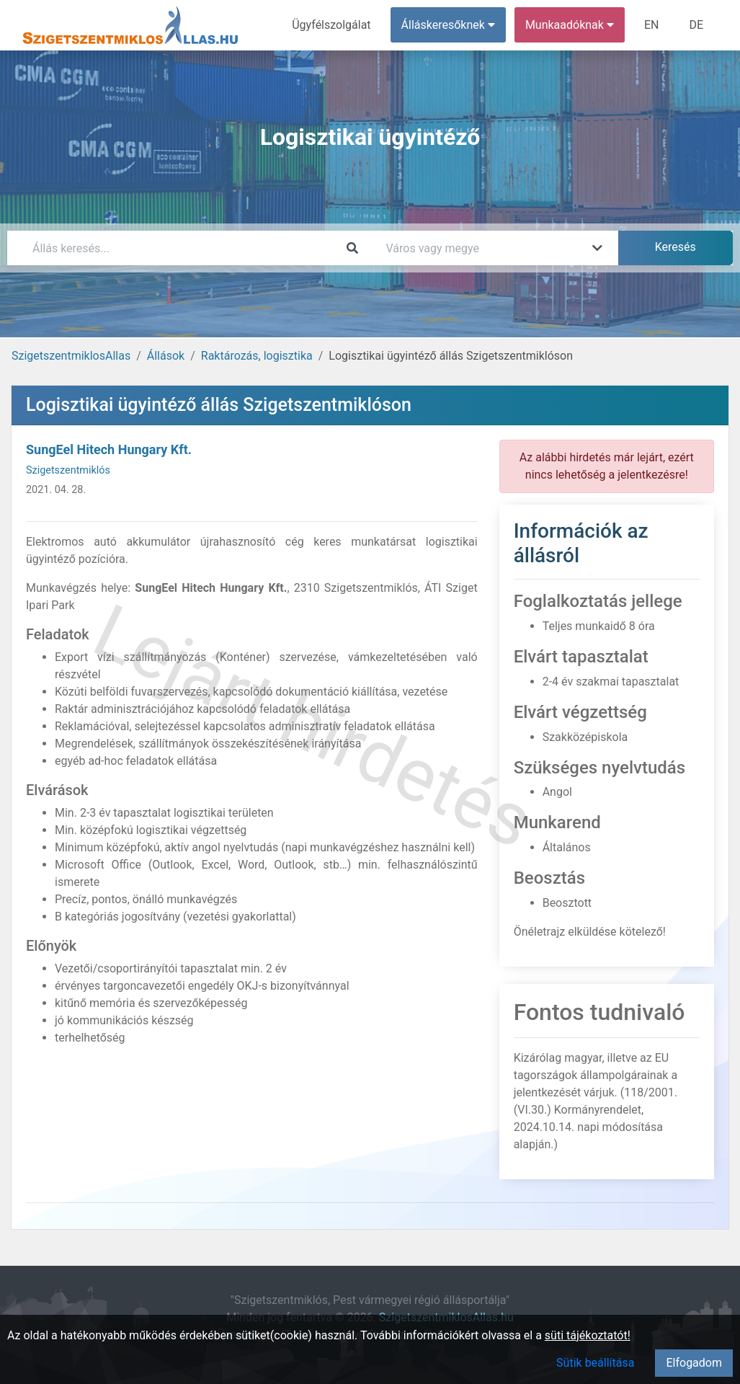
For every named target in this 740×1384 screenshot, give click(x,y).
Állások (165, 356)
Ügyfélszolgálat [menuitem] (331, 25)
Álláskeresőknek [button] (448, 25)
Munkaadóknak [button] (569, 25)
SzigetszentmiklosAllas (71, 356)
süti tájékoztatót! (587, 1335)
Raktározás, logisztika (257, 356)
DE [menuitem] (696, 25)
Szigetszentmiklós (68, 470)
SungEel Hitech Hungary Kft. (109, 449)
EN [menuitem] (651, 25)
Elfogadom (694, 1363)
